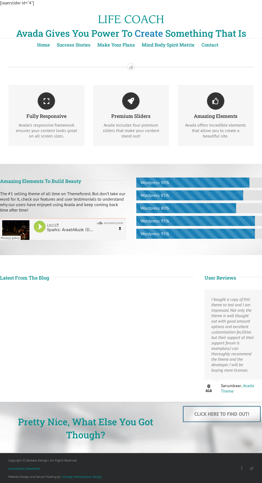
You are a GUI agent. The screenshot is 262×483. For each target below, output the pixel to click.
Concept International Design (81, 477)
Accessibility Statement (24, 468)
